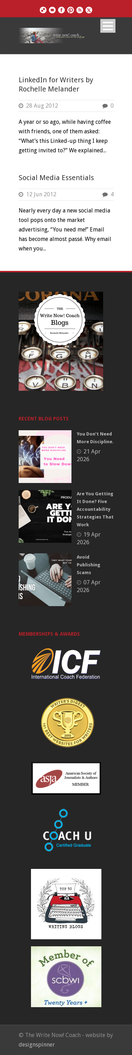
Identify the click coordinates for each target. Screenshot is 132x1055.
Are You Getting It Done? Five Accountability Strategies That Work (95, 509)
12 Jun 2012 (41, 194)
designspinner (37, 1044)
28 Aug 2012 (42, 105)
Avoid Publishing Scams (88, 564)
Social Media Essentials (56, 177)
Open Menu (107, 26)
